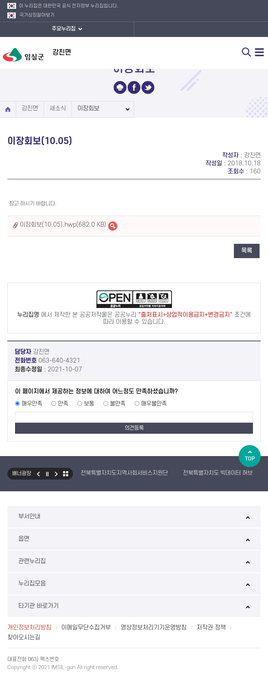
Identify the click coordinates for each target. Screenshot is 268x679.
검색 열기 (246, 52)
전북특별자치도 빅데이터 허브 (218, 473)
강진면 (30, 108)
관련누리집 (134, 561)
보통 (89, 403)
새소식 (57, 108)
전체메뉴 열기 (259, 52)
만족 (63, 403)
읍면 (134, 539)
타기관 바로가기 (134, 606)
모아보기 (65, 474)
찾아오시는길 (23, 637)
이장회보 (88, 108)
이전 (38, 474)
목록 (246, 250)
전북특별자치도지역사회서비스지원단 (124, 473)
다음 (56, 474)
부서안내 (134, 516)
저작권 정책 (211, 627)
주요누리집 (67, 29)
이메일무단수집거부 (86, 627)
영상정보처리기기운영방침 (154, 627)
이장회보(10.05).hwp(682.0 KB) (63, 224)
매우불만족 (154, 403)
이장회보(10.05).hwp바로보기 (112, 226)
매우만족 (32, 403)
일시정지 (47, 474)
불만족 (117, 403)
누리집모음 (134, 583)
